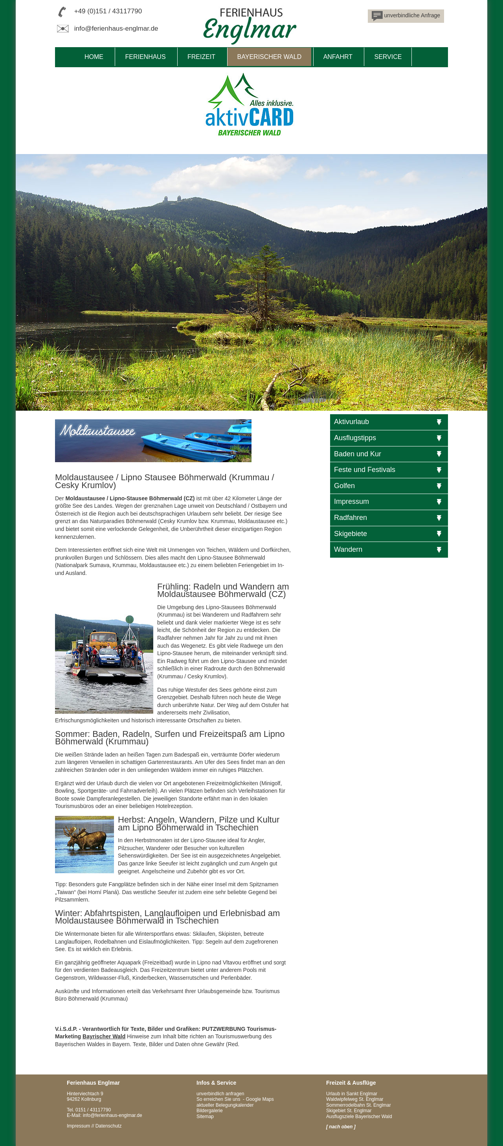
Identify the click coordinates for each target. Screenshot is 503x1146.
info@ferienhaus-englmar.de (116, 28)
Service (388, 56)
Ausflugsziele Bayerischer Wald (359, 1116)
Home (93, 56)
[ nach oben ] (341, 1126)
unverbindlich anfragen (220, 1093)
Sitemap (205, 1116)
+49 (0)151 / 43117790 (108, 11)
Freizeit (201, 56)
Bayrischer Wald (104, 1036)
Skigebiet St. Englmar (348, 1110)
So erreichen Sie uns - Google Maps (235, 1099)
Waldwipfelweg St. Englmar (355, 1099)
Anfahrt (337, 56)
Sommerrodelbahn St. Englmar (358, 1105)
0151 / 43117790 (93, 1110)
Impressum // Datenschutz (94, 1126)
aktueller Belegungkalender (224, 1105)
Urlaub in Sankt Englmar (351, 1093)
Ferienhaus (145, 56)
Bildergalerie (209, 1110)
